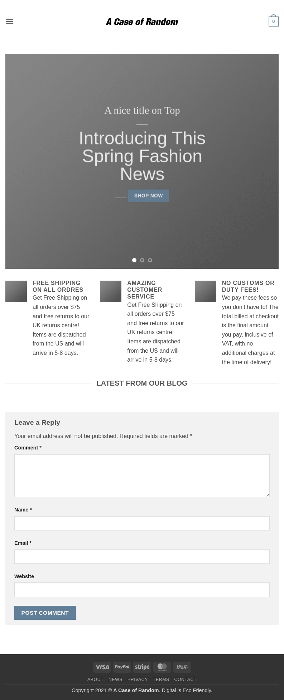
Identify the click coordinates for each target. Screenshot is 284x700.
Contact (185, 679)
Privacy (137, 679)
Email (23, 543)
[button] (9, 21)
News (115, 679)
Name (23, 510)
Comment (28, 448)
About (95, 679)
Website (24, 576)
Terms (161, 679)
